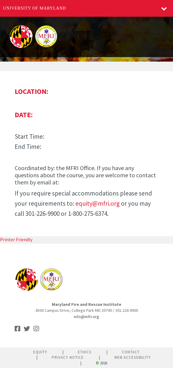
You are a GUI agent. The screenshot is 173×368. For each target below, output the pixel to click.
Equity (40, 352)
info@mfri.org (86, 316)
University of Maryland (34, 8)
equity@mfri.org (97, 203)
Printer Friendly (16, 239)
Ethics (84, 352)
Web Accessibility (132, 357)
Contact (131, 352)
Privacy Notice (68, 357)
